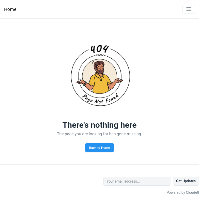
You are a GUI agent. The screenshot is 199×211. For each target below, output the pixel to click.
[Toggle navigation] (188, 9)
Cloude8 (192, 192)
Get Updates (186, 181)
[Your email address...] (137, 181)
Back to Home (99, 148)
